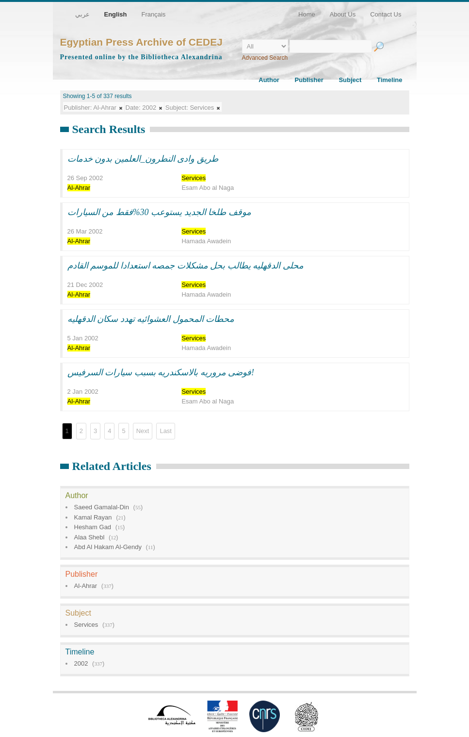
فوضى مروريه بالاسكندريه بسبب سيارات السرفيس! (161, 372)
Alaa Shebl (89, 537)
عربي (82, 14)
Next (142, 431)
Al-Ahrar (85, 585)
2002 (81, 663)
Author (269, 80)
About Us (343, 14)
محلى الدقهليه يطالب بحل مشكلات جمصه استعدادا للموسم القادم (185, 265)
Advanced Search (265, 57)
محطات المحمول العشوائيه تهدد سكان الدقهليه (151, 319)
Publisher (309, 80)
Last (166, 431)
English (115, 14)
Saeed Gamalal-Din (101, 507)
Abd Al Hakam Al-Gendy (108, 547)
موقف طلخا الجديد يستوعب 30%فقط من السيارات (159, 212)
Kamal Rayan (93, 517)
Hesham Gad (93, 527)
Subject (350, 80)
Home (306, 14)
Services (86, 624)
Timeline (390, 80)
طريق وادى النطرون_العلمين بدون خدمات (142, 159)
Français (153, 14)
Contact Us (385, 14)
